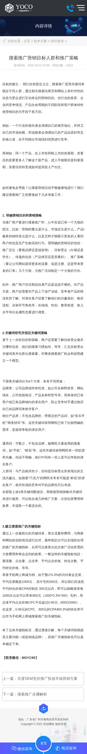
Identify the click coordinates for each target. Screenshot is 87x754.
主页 (27, 41)
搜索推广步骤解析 (32, 694)
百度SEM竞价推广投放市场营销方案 (47, 679)
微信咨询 (21, 748)
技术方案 (40, 41)
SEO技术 (57, 41)
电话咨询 (65, 748)
